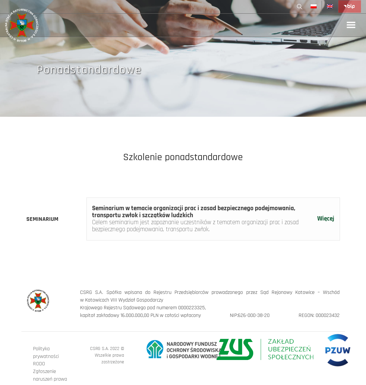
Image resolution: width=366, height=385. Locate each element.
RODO (39, 363)
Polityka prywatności (46, 352)
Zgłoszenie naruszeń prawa (50, 375)
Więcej (325, 219)
